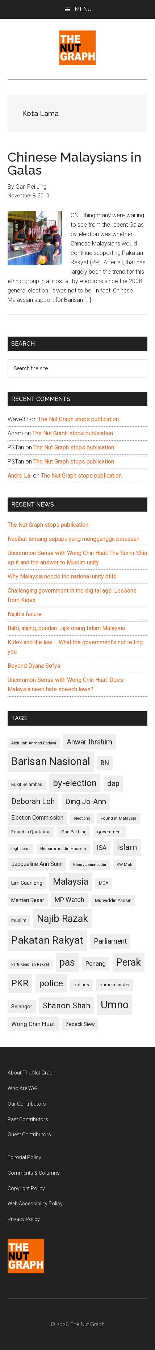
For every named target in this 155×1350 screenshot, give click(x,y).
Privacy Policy (24, 1219)
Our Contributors (27, 1104)
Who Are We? (23, 1088)
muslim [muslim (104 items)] (18, 920)
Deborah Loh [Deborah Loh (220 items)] (33, 801)
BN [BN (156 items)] (105, 762)
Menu (83, 9)
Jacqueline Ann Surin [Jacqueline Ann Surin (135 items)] (37, 864)
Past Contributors (28, 1119)
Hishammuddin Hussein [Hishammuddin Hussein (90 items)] (63, 848)
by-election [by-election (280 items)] (75, 783)
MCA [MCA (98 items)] (103, 883)
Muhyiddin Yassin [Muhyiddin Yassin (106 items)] (113, 900)
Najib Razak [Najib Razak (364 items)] (62, 918)
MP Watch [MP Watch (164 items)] (69, 899)
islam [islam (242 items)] (127, 847)
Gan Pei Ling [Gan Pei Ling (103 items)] (74, 831)
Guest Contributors (29, 1134)
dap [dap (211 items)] (113, 783)
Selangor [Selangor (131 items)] (21, 1006)
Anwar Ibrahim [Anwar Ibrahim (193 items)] (89, 742)
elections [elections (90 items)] (82, 818)
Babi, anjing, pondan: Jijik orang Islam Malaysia (66, 628)
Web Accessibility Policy (35, 1203)
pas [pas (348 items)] (67, 962)
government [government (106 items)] (109, 831)
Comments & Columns (34, 1173)
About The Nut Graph (31, 1073)
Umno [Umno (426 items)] (115, 1005)
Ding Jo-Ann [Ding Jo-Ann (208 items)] (85, 801)
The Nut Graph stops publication (78, 419)
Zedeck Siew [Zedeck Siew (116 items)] (80, 1024)
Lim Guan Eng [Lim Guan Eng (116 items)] (26, 883)
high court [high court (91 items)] (20, 848)
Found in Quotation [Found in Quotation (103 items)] (31, 831)
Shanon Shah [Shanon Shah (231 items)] (66, 1005)
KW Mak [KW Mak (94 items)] (124, 864)
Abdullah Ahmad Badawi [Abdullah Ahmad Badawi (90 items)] (33, 743)
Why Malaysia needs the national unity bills (62, 576)
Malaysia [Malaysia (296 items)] (70, 881)
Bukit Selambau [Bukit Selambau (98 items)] (26, 784)
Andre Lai (20, 475)
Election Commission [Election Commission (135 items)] (37, 818)
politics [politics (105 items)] (81, 984)
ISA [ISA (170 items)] (101, 847)
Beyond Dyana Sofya (34, 665)
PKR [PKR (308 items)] (20, 983)
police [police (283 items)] (51, 983)
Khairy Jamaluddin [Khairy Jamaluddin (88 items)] (89, 864)
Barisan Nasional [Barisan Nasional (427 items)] (50, 761)
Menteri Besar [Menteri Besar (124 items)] (27, 900)
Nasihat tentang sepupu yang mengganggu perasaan (73, 538)
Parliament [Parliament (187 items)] (110, 941)
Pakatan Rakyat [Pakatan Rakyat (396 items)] (47, 940)
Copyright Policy (26, 1188)
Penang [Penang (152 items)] (95, 963)
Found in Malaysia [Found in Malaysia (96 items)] (119, 818)
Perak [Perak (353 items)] (128, 962)
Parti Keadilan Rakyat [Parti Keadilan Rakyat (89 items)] (30, 964)
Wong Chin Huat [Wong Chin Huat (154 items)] (33, 1024)
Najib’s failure (25, 614)
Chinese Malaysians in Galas (75, 163)
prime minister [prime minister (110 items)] (115, 984)
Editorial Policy (24, 1157)
